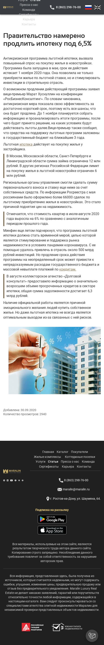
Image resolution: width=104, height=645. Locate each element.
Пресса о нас (29, 4)
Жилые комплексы (47, 457)
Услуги (40, 461)
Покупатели (79, 452)
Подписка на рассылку (52, 510)
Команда (28, 9)
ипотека (26, 144)
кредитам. (67, 269)
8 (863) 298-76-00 (68, 7)
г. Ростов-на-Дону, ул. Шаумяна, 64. (73, 499)
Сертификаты (28, 14)
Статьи (53, 461)
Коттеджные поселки (80, 457)
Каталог (62, 452)
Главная (48, 452)
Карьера (29, 19)
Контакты (29, 24)
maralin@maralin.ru (74, 489)
